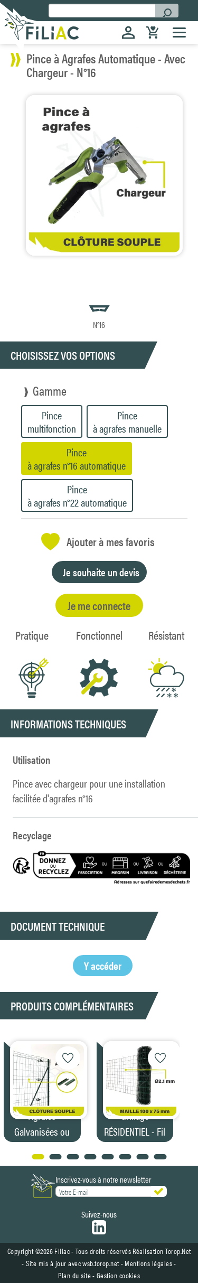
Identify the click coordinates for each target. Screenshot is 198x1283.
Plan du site (74, 1275)
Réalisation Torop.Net (162, 1250)
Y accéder (102, 965)
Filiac (62, 1250)
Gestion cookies (118, 1275)
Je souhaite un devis (101, 571)
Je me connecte (99, 605)
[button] (183, 1089)
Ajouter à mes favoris (98, 541)
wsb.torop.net (100, 1263)
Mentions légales (148, 1263)
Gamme (50, 390)
